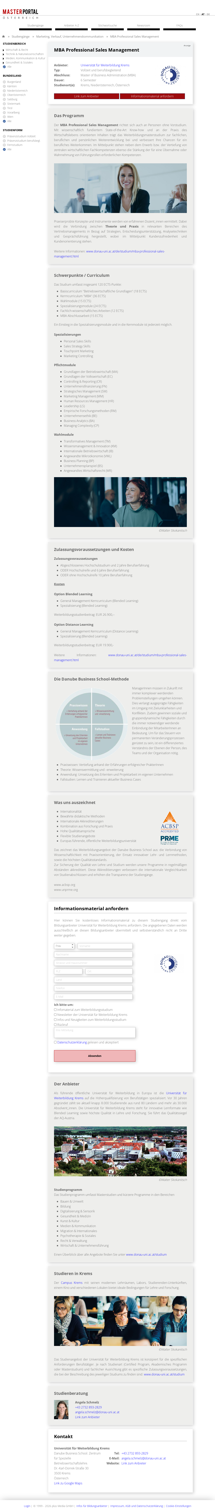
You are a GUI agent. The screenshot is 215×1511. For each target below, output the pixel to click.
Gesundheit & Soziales (19, 62)
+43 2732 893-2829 (88, 1407)
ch (197, 14)
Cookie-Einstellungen (178, 1506)
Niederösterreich (17, 90)
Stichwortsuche (107, 25)
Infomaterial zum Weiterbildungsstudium (85, 1010)
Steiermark (13, 103)
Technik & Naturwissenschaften (25, 54)
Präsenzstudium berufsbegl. (23, 140)
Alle (9, 66)
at (203, 14)
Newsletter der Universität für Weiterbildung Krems (92, 1015)
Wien (10, 116)
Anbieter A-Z (71, 25)
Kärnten (12, 86)
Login (27, 1506)
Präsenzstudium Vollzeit (21, 136)
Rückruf (62, 1025)
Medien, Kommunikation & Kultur (25, 58)
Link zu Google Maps (68, 1483)
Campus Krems (72, 1283)
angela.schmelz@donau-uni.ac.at (97, 1412)
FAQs (179, 25)
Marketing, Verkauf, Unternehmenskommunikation (69, 36)
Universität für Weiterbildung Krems (105, 65)
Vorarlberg (13, 112)
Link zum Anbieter (86, 96)
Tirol (9, 108)
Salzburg (12, 99)
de (208, 14)
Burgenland (14, 82)
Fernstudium (14, 145)
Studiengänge (21, 36)
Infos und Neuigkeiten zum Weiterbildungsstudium (91, 1020)
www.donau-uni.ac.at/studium (146, 1254)
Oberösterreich (16, 95)
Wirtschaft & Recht (17, 50)
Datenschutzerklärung (72, 1042)
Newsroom (143, 25)
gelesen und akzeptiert (88, 1042)
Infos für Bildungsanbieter (91, 1506)
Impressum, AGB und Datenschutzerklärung (136, 1506)
